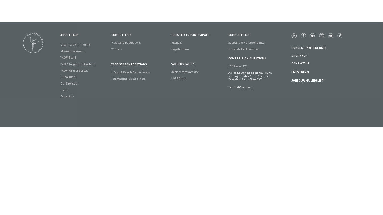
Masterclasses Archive (185, 71)
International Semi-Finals (128, 78)
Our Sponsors (68, 83)
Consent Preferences (308, 48)
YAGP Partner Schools (74, 70)
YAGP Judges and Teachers (77, 64)
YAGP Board (68, 57)
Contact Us (67, 96)
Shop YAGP (299, 55)
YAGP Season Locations (129, 64)
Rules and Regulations (126, 42)
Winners (116, 49)
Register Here (180, 49)
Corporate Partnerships (243, 49)
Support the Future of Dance (246, 42)
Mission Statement (72, 51)
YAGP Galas (178, 78)
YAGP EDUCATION (183, 64)
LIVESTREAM (302, 72)
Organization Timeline (75, 44)
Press (64, 90)
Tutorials (176, 42)
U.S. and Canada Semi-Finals (130, 72)
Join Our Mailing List (307, 80)
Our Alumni (68, 77)
